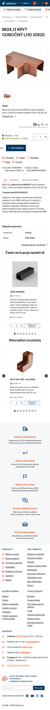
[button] (25, 3)
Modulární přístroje (13, 571)
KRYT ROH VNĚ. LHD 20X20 (22, 379)
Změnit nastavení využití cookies (10, 617)
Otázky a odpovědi (10, 604)
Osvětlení (9, 576)
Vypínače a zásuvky (13, 563)
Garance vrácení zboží (37, 566)
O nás (29, 611)
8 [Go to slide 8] (35, 334)
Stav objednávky (34, 581)
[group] (25, 293)
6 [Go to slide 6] (29, 334)
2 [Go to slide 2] (18, 334)
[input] (16, 325)
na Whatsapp (25, 652)
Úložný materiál (36, 17)
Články (30, 585)
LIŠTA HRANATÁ (17, 292)
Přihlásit (38, 688)
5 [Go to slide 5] (26, 334)
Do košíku (16, 148)
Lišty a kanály (9, 21)
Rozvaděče (10, 567)
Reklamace (32, 570)
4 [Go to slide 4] (23, 334)
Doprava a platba (34, 558)
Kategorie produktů (35, 554)
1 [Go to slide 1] (15, 334)
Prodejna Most (33, 600)
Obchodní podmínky (36, 574)
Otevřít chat (27, 647)
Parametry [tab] (14, 180)
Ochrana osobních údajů (35, 623)
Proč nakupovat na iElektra (35, 605)
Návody (5, 596)
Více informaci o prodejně (18, 665)
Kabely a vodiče (12, 554)
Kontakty (31, 596)
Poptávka (6, 612)
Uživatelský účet (34, 577)
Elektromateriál (21, 17)
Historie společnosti (36, 615)
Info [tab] (5, 180)
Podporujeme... (33, 619)
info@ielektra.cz (33, 642)
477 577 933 (20, 636)
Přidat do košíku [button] (32, 326)
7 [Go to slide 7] (32, 334)
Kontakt (30, 562)
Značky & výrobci (9, 608)
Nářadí (8, 580)
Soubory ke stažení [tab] (30, 180)
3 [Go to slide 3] (20, 334)
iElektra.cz (8, 17)
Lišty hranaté (22, 21)
